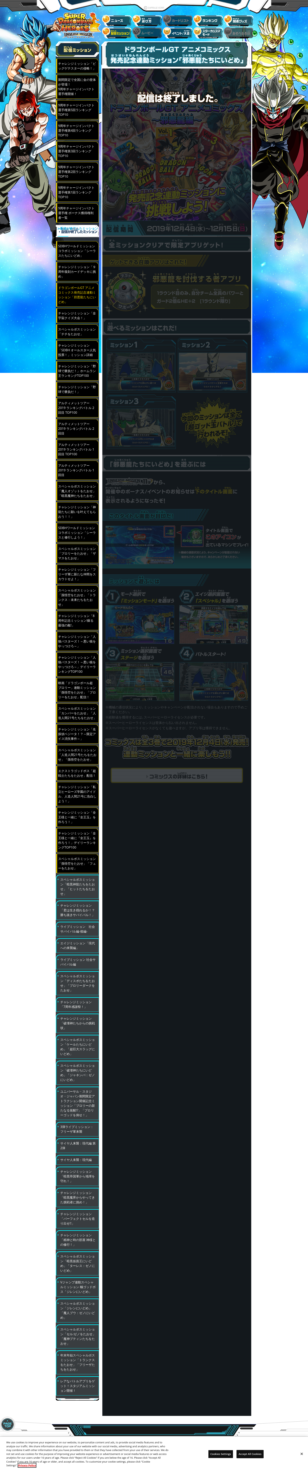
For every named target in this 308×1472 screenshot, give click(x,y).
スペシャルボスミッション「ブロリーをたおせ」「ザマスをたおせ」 (77, 551)
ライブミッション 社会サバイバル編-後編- (77, 926)
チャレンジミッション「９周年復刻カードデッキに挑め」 (77, 269)
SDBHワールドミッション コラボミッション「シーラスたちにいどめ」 (77, 248)
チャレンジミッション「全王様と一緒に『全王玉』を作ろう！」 (77, 814)
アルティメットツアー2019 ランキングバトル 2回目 (76, 426)
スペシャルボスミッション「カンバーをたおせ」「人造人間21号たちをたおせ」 (77, 710)
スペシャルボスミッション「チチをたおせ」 (77, 329)
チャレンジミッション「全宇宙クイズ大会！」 (77, 313)
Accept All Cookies (250, 1454)
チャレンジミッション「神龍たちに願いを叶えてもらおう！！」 (77, 509)
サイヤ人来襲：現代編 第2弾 (78, 1143)
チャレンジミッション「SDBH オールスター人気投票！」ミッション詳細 (77, 347)
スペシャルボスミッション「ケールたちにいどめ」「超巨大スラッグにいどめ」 (77, 1044)
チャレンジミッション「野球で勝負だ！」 (77, 386)
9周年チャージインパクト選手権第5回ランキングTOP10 (76, 110)
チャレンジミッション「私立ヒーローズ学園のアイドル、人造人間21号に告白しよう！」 (77, 791)
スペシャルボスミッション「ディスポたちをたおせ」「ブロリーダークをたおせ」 (77, 980)
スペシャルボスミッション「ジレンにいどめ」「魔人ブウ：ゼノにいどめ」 (77, 1308)
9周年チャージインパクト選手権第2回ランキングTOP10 (76, 172)
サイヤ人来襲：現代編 (76, 1157)
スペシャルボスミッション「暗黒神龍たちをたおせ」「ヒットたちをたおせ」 (77, 884)
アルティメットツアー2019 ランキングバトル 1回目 (76, 468)
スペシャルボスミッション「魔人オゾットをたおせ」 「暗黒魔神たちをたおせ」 (77, 488)
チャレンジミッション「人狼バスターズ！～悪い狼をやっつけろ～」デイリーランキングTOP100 (77, 661)
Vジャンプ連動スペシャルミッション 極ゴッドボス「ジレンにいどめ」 (78, 1284)
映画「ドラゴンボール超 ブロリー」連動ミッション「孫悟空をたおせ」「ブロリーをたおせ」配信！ (77, 687)
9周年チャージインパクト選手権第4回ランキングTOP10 (76, 130)
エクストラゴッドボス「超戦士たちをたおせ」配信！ (77, 770)
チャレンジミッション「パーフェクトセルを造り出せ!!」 (77, 1216)
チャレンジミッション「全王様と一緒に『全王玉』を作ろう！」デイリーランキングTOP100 (77, 837)
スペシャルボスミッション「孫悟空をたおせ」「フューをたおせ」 (77, 861)
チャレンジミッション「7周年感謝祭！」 (76, 1001)
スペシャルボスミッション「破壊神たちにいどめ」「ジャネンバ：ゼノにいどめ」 (77, 1070)
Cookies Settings (220, 1454)
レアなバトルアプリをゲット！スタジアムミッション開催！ (77, 1383)
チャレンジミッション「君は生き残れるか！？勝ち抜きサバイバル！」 (77, 907)
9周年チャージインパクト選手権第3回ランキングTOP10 (76, 151)
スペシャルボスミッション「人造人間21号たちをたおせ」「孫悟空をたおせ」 (77, 752)
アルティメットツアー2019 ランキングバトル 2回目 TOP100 (76, 405)
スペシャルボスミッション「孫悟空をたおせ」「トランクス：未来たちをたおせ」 (77, 594)
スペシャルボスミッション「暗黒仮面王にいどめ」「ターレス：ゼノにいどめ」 (77, 1260)
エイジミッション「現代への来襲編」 (77, 942)
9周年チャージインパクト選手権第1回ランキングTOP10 (76, 192)
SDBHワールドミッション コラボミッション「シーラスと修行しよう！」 (77, 530)
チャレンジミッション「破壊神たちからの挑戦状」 (77, 1021)
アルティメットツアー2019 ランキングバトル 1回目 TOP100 (76, 447)
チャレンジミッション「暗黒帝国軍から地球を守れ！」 (77, 1174)
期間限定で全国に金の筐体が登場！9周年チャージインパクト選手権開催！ (77, 86)
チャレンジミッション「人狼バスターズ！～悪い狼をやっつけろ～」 (77, 639)
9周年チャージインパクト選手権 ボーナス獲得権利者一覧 (76, 213)
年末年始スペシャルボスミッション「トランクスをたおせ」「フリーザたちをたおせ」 (77, 1359)
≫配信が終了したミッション (77, 232)
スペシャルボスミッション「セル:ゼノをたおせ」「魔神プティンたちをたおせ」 (78, 1333)
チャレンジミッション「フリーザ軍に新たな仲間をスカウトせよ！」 (77, 572)
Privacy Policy (27, 1465)
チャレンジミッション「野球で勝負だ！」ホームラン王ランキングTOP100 (77, 368)
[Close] (301, 1454)
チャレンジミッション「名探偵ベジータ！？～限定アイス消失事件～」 (77, 731)
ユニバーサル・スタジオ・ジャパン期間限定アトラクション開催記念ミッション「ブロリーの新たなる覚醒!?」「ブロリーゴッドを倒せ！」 (77, 1101)
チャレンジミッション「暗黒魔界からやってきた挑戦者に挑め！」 (77, 1195)
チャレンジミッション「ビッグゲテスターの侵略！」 (77, 65)
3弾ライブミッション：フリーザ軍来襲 (77, 1126)
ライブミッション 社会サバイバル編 (78, 959)
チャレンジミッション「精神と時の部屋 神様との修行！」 (78, 1237)
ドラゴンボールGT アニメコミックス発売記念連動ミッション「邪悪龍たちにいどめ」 (77, 292)
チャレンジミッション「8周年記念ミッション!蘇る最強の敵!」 (76, 618)
